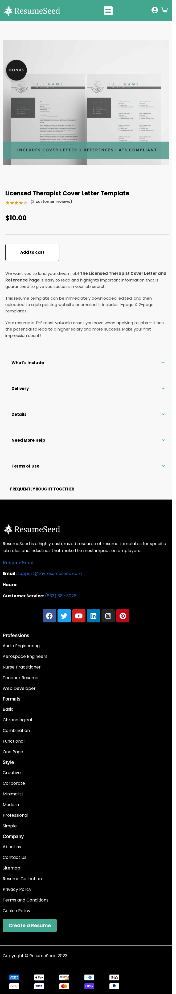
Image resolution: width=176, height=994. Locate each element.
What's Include (27, 362)
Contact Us (14, 857)
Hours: (10, 585)
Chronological (17, 720)
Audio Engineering (21, 646)
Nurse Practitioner (22, 667)
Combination (16, 730)
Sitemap (11, 868)
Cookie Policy (16, 910)
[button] (108, 10)
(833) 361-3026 (60, 596)
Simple (10, 826)
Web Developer (19, 688)
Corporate (14, 783)
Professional (15, 815)
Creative (12, 772)
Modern (11, 804)
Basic (8, 709)
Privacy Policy (17, 889)
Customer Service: (23, 596)
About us (12, 847)
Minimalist (13, 794)
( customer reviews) (51, 201)
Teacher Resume (20, 678)
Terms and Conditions (25, 900)
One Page (13, 752)
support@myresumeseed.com (50, 573)
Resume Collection (22, 879)
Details (19, 414)
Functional (13, 741)
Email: (10, 573)
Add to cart (32, 252)
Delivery (20, 388)
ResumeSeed (18, 562)
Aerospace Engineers (25, 656)
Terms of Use (25, 466)
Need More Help (28, 440)
